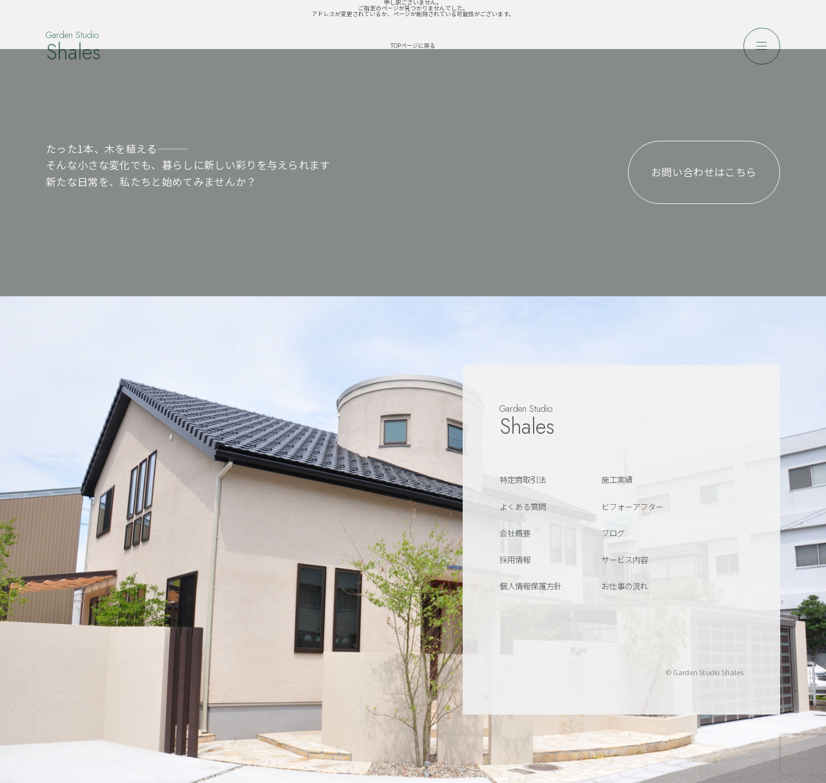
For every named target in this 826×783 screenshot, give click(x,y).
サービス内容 (624, 559)
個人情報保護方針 (530, 586)
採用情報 (514, 559)
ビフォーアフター (632, 507)
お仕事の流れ (624, 586)
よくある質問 (522, 507)
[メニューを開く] (761, 46)
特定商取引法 (522, 479)
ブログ (613, 533)
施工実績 (616, 479)
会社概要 (514, 533)
